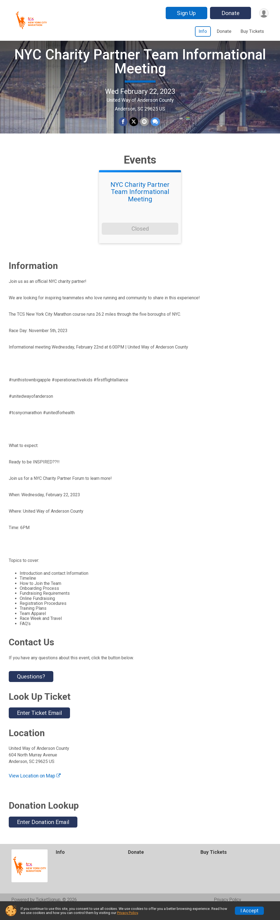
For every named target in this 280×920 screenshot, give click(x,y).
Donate (230, 13)
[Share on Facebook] (123, 127)
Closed (140, 240)
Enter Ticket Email (39, 724)
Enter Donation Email (43, 833)
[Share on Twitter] (133, 127)
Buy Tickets (252, 31)
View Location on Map (35, 787)
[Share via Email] (144, 127)
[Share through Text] (154, 127)
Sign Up (185, 13)
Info (203, 31)
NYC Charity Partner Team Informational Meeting (140, 67)
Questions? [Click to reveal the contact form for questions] (31, 687)
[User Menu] (263, 13)
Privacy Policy (127, 913)
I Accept (249, 910)
